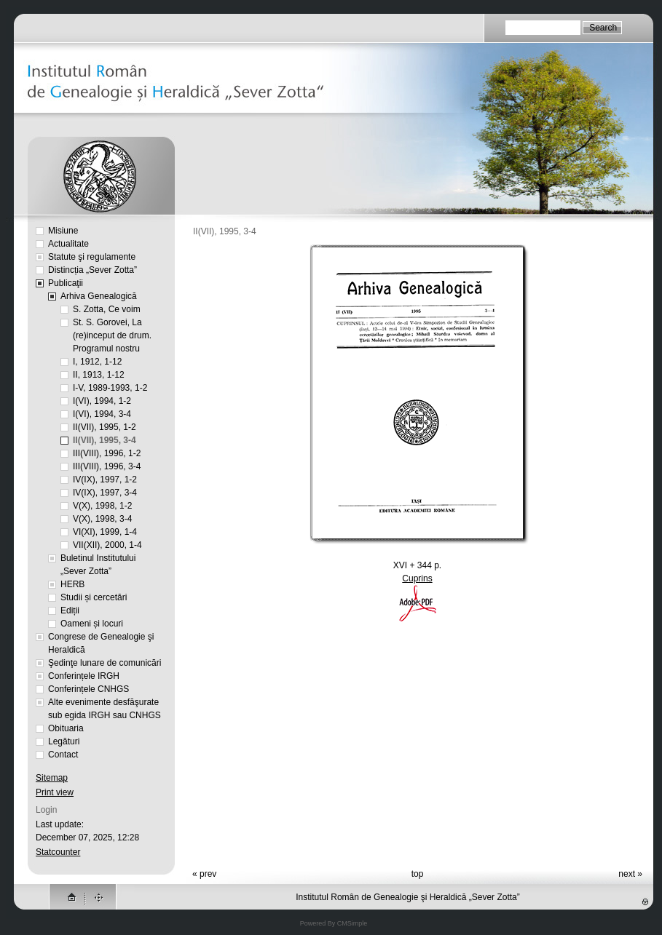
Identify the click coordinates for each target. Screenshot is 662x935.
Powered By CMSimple (334, 923)
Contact (63, 754)
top (417, 874)
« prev (204, 874)
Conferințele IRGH (83, 676)
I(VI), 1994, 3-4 (102, 414)
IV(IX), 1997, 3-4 (105, 493)
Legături (63, 741)
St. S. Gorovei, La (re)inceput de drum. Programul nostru (112, 335)
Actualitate (68, 244)
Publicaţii (65, 283)
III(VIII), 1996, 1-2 (107, 453)
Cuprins (417, 578)
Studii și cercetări (93, 597)
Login (46, 810)
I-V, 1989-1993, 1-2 (110, 388)
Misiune (63, 231)
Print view (55, 792)
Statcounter (58, 852)
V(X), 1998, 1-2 (102, 506)
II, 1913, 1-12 (99, 375)
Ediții (69, 610)
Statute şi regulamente (91, 257)
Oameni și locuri (91, 623)
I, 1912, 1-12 (97, 362)
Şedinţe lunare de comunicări (104, 663)
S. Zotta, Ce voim (107, 309)
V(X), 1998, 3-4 (102, 519)
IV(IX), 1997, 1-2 (105, 479)
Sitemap (52, 778)
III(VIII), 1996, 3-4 (107, 466)
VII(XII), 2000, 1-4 (107, 545)
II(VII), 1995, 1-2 (104, 427)
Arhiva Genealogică (98, 296)
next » (630, 874)
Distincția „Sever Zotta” (92, 270)
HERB (72, 584)
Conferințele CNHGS (88, 689)
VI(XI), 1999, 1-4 (105, 532)
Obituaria (66, 728)
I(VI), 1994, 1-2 (102, 401)
